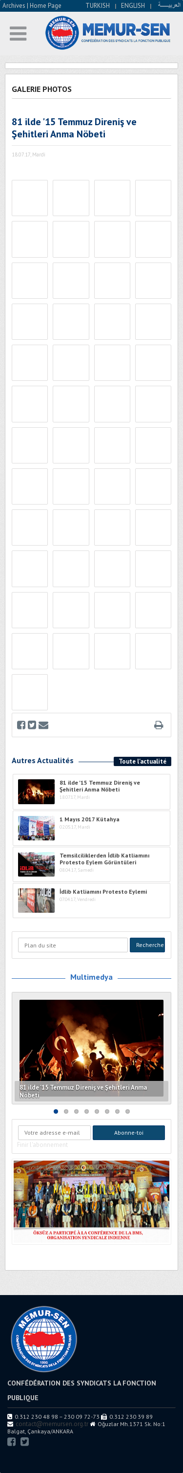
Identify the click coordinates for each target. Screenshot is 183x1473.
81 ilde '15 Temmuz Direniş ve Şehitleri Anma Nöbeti (83, 1091)
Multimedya (91, 977)
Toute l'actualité (142, 761)
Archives (13, 5)
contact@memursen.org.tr (52, 1424)
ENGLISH (133, 5)
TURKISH (97, 5)
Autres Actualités (43, 760)
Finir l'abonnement (42, 1145)
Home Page (45, 5)
